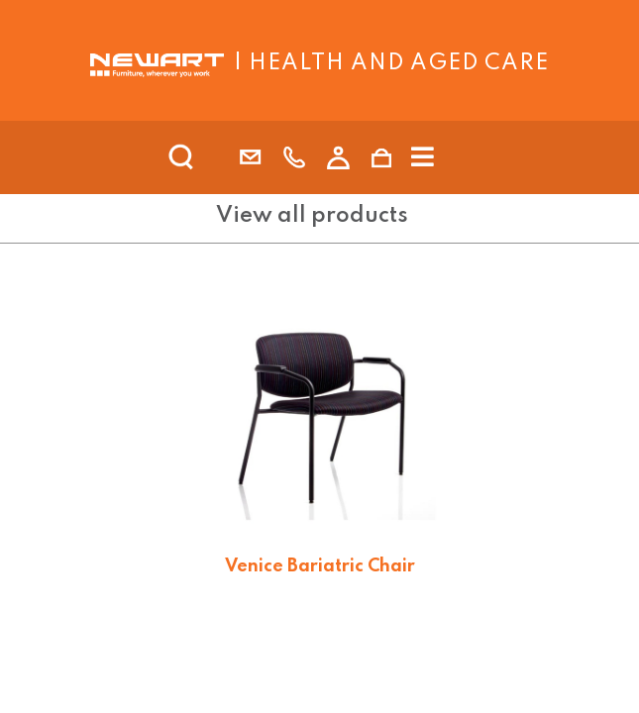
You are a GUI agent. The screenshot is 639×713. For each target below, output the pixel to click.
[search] (207, 157)
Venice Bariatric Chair (320, 566)
